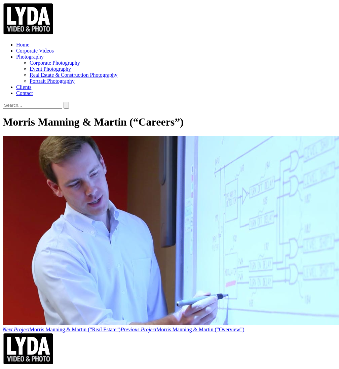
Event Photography (50, 69)
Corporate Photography (55, 63)
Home (22, 44)
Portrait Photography (52, 81)
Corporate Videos (35, 51)
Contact (24, 93)
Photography (30, 57)
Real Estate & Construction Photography (73, 75)
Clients (23, 87)
